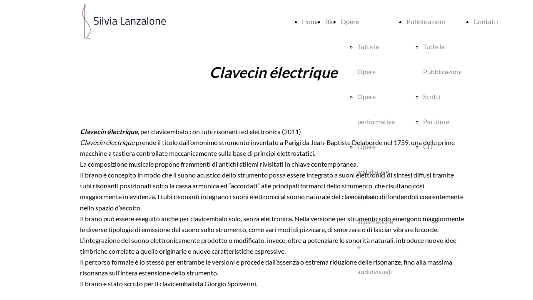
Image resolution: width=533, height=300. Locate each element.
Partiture (436, 121)
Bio (330, 21)
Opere (350, 21)
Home (310, 21)
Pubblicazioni (425, 21)
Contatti (485, 21)
